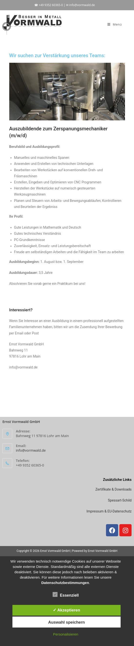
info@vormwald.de (31, 450)
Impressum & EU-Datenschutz (109, 511)
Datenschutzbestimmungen (65, 583)
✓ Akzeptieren (66, 610)
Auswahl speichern (66, 622)
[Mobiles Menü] (114, 24)
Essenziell (66, 594)
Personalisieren (65, 634)
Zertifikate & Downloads (114, 489)
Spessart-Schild (120, 500)
